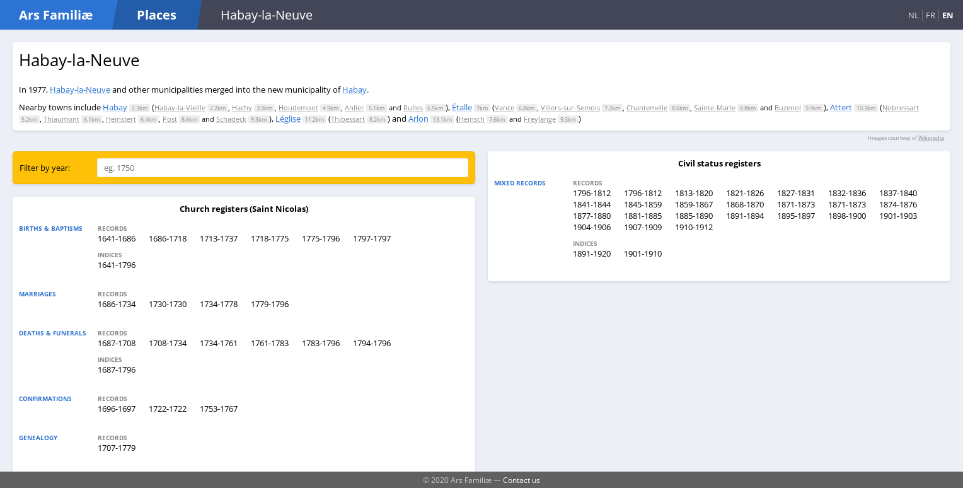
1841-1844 (592, 204)
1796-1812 (592, 193)
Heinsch (472, 119)
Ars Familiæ (56, 14)
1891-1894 (745, 215)
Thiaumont (61, 119)
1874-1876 (898, 204)
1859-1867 (694, 204)
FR (930, 15)
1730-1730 (168, 304)
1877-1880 (592, 215)
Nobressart (900, 107)
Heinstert (121, 119)
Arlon (418, 118)
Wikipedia (931, 138)
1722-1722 (168, 408)
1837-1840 (898, 193)
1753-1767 (219, 408)
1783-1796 (321, 343)
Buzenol (788, 107)
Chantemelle (646, 107)
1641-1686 (117, 238)
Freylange (540, 119)
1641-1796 (117, 264)
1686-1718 (168, 238)
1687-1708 (117, 343)
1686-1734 (117, 304)
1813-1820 (694, 193)
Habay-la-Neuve (80, 89)
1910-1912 (694, 227)
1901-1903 (898, 215)
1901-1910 (643, 253)
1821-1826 (745, 193)
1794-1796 (372, 343)
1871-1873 (796, 204)
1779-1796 (270, 304)
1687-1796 (117, 369)
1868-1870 (745, 204)
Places (156, 14)
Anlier (354, 107)
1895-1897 (796, 215)
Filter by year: (45, 167)
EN (948, 15)
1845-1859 (643, 204)
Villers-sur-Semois (570, 107)
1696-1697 (117, 408)
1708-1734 (168, 343)
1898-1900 (847, 215)
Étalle (462, 107)
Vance (504, 107)
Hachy (242, 107)
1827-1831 (796, 193)
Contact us (521, 480)
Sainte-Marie (714, 107)
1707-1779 (117, 447)
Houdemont (298, 107)
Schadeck (231, 119)
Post (170, 119)
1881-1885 (643, 215)
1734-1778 (219, 304)
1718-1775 (270, 238)
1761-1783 (270, 343)
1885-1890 (694, 215)
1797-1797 (372, 238)
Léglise (288, 118)
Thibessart (348, 119)
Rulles (413, 107)
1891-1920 (592, 253)
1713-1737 (219, 238)
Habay (354, 89)
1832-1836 (847, 193)
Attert (841, 107)
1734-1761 (219, 343)
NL (913, 15)
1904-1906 (592, 227)
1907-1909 (643, 227)
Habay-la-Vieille (179, 107)
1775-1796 (321, 238)
